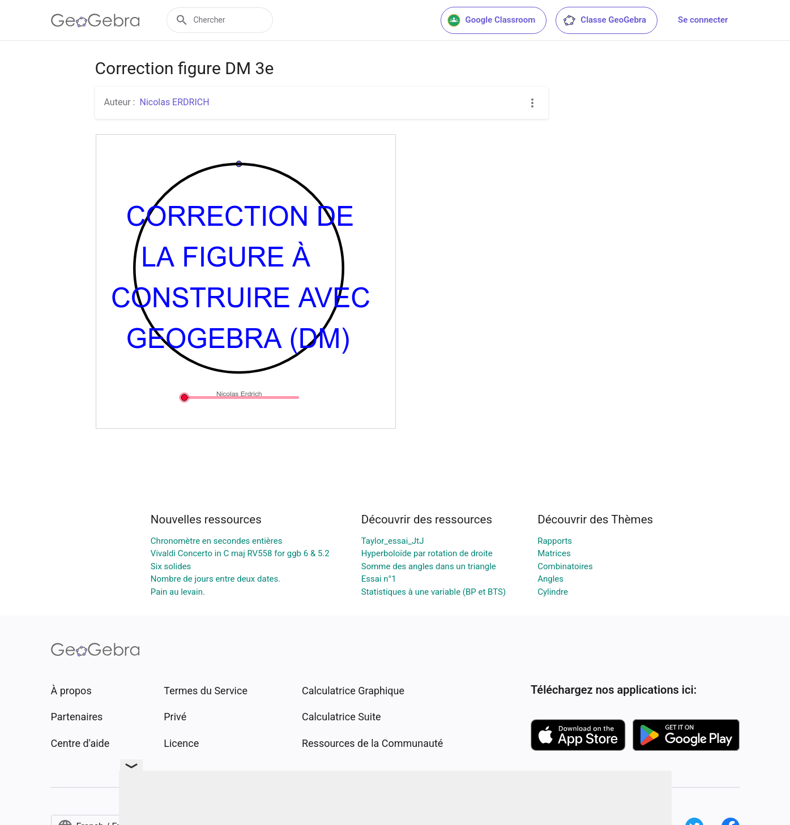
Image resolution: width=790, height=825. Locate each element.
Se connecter (703, 20)
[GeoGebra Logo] (95, 20)
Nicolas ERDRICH (174, 102)
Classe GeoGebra (604, 20)
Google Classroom (491, 20)
